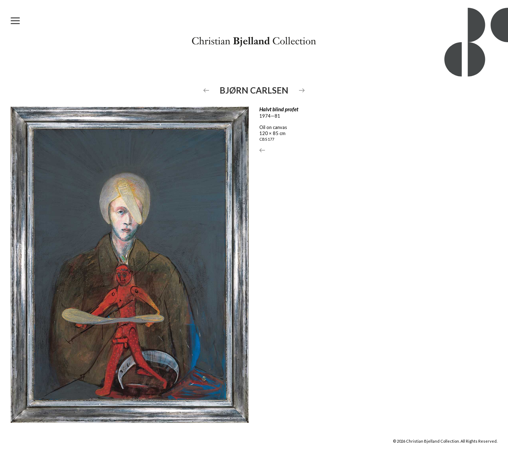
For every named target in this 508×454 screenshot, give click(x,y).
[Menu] (15, 20)
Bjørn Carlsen (254, 90)
